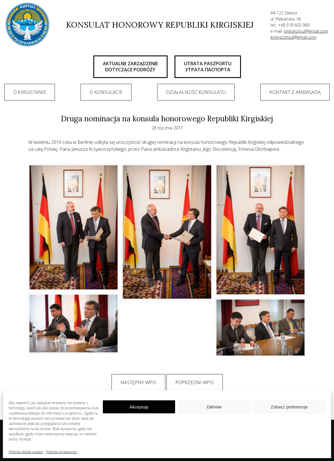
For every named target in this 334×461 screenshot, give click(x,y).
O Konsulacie (106, 92)
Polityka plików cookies (26, 451)
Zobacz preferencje (289, 406)
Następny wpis (138, 382)
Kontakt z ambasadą (295, 92)
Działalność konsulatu (196, 92)
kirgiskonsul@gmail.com (306, 31)
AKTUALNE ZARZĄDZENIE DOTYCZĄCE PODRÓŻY (130, 66)
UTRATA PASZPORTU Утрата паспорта (207, 66)
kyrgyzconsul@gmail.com (293, 37)
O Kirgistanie (29, 92)
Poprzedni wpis (194, 382)
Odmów (214, 406)
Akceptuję (139, 406)
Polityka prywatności (61, 451)
